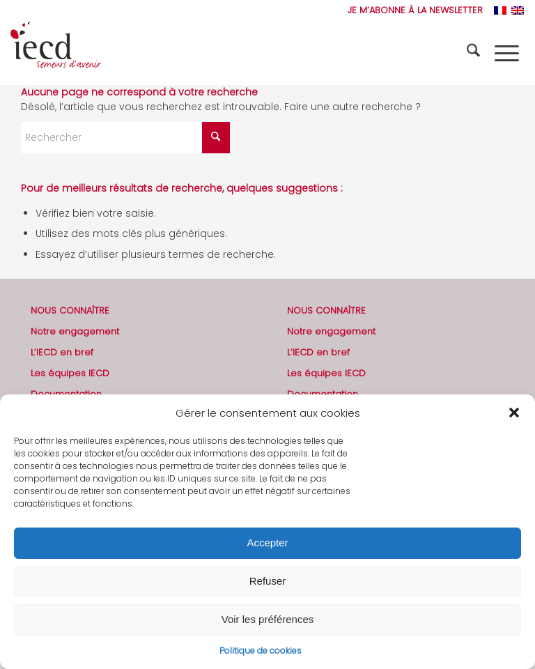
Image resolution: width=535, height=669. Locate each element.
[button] (514, 413)
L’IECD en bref (62, 352)
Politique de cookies (260, 650)
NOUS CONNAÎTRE (70, 310)
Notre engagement (75, 331)
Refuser (267, 581)
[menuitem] (412, 10)
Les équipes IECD (70, 373)
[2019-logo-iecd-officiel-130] (55, 53)
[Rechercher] (475, 53)
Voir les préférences (268, 619)
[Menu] (507, 53)
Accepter (267, 542)
